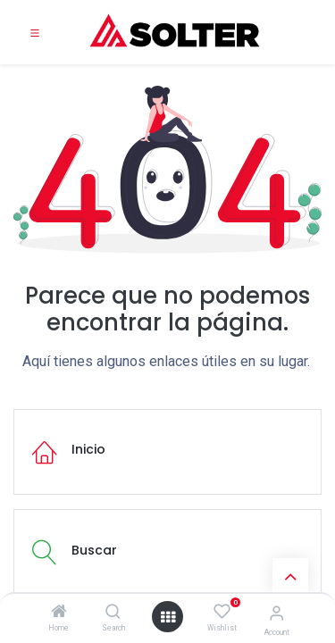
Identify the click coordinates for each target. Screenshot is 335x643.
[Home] (59, 612)
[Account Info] (276, 613)
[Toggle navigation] (35, 32)
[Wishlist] (222, 611)
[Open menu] (168, 617)
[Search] (113, 612)
